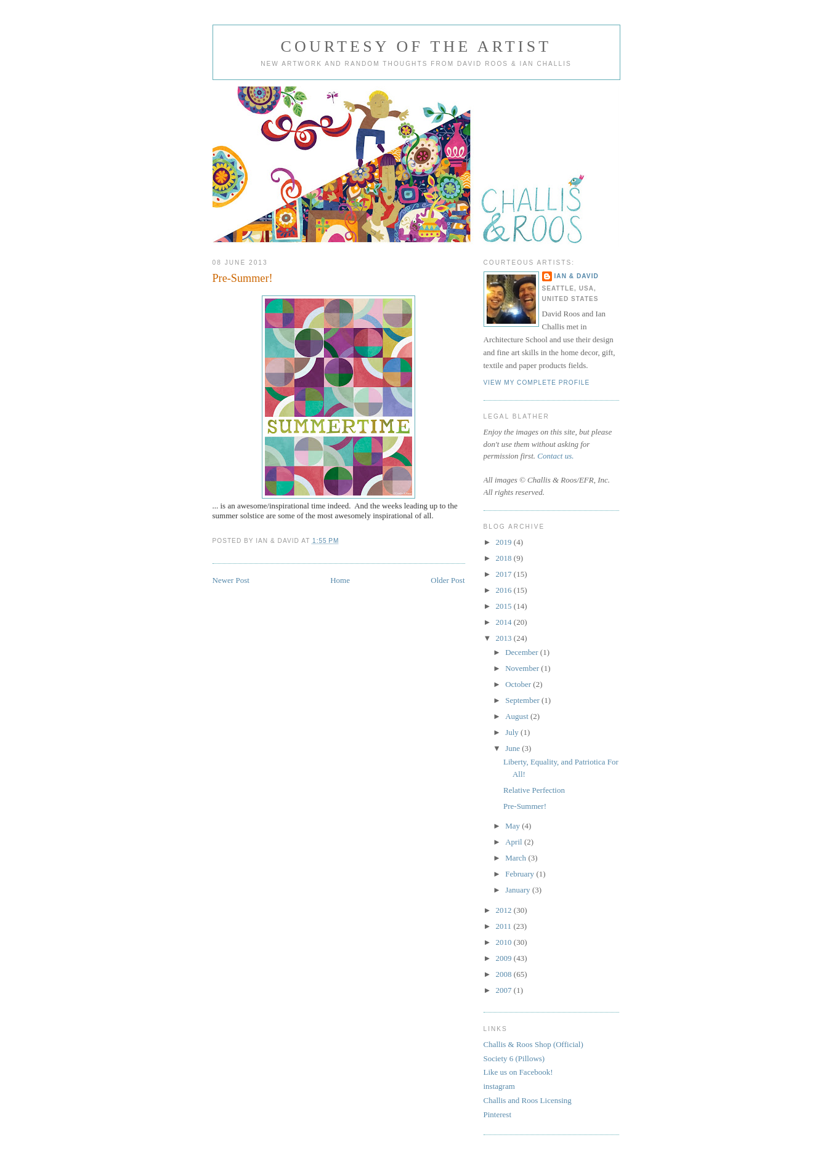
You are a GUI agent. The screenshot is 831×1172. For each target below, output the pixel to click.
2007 (505, 990)
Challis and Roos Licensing (528, 1100)
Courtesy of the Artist (416, 46)
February (520, 873)
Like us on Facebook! (518, 1072)
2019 (505, 542)
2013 (505, 638)
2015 (505, 606)
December (522, 652)
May (513, 825)
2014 (505, 622)
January (518, 889)
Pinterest (498, 1114)
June (513, 748)
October (519, 684)
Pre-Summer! (243, 278)
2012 (505, 910)
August (517, 716)
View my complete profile (537, 382)
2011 (505, 926)
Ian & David (576, 276)
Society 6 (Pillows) (514, 1058)
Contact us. (555, 455)
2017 (505, 574)
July (513, 732)
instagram (499, 1086)
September (523, 700)
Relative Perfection (534, 790)
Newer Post (231, 580)
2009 (505, 958)
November (523, 668)
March (516, 857)
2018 (505, 558)
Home (340, 580)
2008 (505, 974)
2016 (505, 590)
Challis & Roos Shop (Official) (533, 1044)
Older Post (447, 580)
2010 (505, 942)
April (514, 841)
